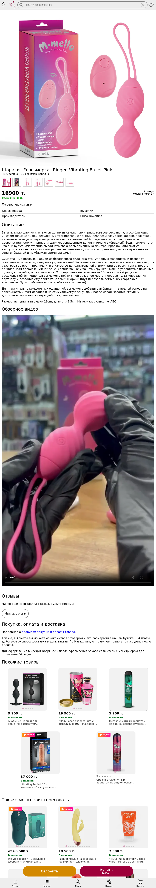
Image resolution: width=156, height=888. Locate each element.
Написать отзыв (15, 613)
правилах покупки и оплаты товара (48, 632)
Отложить (49, 871)
